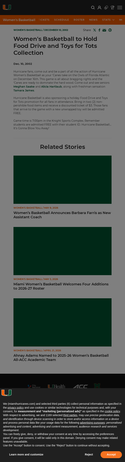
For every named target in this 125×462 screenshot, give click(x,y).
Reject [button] (89, 454)
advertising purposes (92, 422)
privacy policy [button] (16, 407)
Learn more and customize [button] (26, 454)
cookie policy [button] (112, 411)
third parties (70, 415)
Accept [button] (111, 454)
